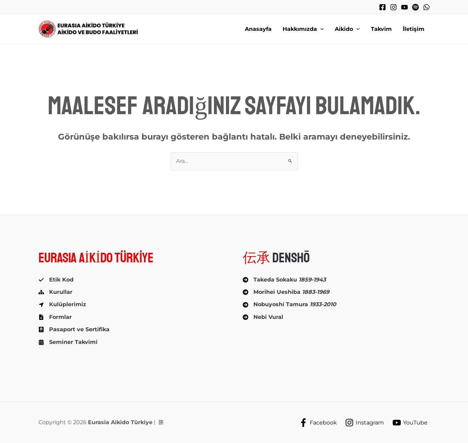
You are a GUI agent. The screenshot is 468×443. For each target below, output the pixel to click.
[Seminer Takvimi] (68, 342)
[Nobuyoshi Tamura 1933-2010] (289, 304)
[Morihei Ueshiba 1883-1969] (286, 292)
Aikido (347, 29)
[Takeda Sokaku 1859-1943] (284, 279)
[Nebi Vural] (263, 317)
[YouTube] (404, 7)
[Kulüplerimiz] (62, 304)
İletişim (413, 29)
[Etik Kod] (55, 279)
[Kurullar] (55, 292)
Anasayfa (258, 29)
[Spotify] (415, 7)
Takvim (381, 29)
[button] (320, 29)
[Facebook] (382, 7)
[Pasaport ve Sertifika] (74, 329)
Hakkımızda (303, 29)
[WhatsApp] (426, 7)
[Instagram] (393, 7)
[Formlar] (55, 317)
